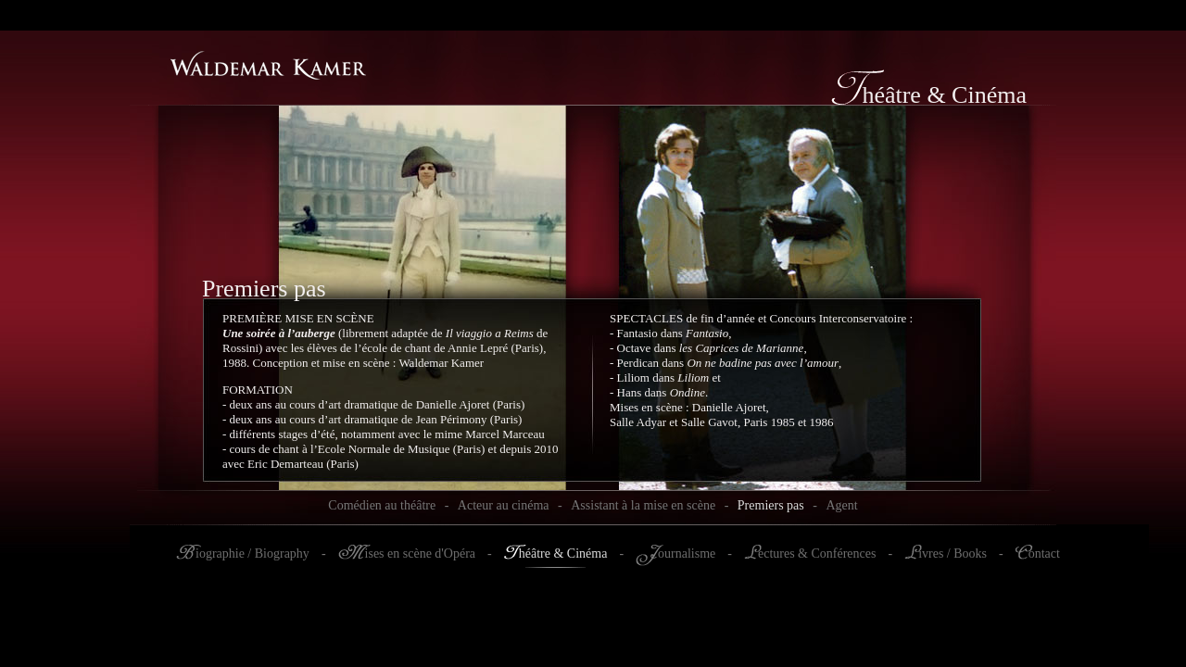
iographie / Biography (252, 553)
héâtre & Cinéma (563, 553)
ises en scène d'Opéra (420, 553)
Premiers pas (771, 505)
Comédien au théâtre (381, 505)
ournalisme (686, 553)
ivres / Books (952, 553)
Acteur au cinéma (503, 505)
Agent (841, 505)
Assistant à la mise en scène (643, 505)
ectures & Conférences (817, 553)
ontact (1044, 553)
